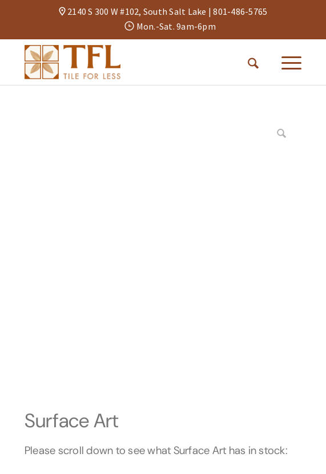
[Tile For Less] (135, 62)
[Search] (253, 62)
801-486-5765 (240, 11)
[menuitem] (253, 62)
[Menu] (285, 62)
